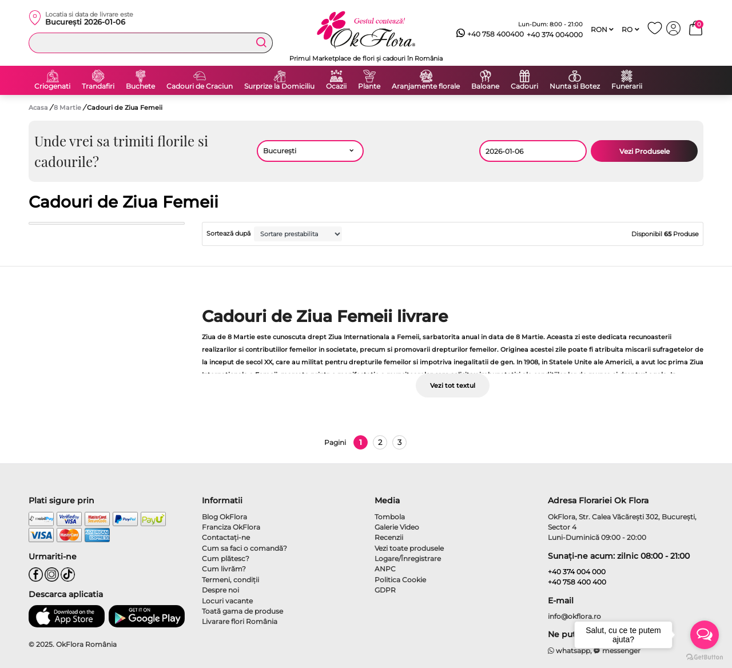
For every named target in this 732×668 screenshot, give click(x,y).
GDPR (385, 590)
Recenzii (389, 537)
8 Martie (68, 108)
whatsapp (569, 650)
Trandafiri (98, 86)
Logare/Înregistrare (408, 558)
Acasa (38, 108)
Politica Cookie (400, 579)
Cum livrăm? (224, 568)
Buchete (140, 86)
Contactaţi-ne (226, 537)
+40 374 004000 (555, 34)
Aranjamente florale (426, 86)
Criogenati (52, 86)
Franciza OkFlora (231, 527)
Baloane (485, 86)
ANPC (385, 568)
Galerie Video (397, 527)
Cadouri (524, 86)
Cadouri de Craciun (199, 86)
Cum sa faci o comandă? (244, 548)
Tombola (390, 516)
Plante (369, 86)
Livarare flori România (239, 621)
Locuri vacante (227, 601)
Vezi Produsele (644, 151)
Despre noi (220, 590)
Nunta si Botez (575, 86)
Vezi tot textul (452, 385)
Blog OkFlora (224, 516)
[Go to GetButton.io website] (704, 656)
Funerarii (626, 86)
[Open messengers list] (704, 635)
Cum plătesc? (225, 558)
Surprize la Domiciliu (279, 86)
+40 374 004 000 (577, 571)
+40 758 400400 (490, 34)
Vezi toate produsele (409, 548)
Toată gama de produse (242, 611)
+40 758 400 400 (577, 582)
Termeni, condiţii (230, 579)
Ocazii (336, 86)
